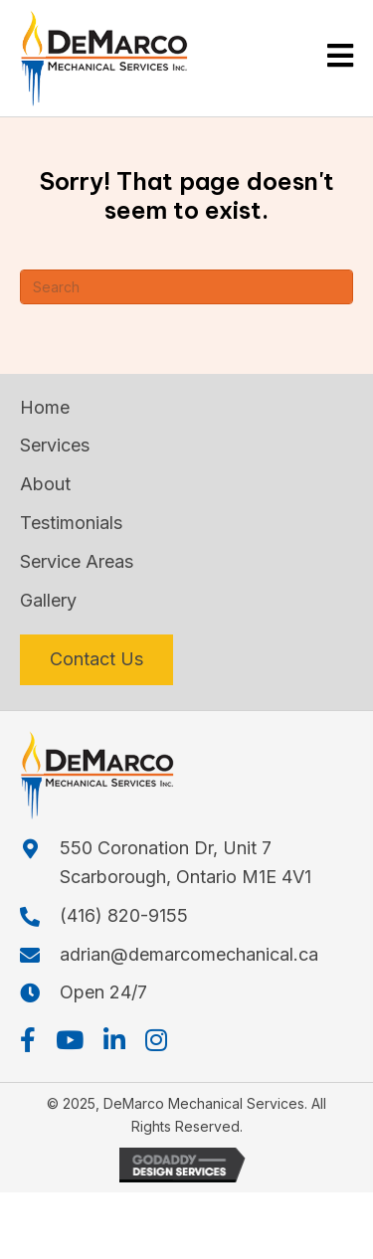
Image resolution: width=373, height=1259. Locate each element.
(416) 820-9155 (124, 915)
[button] (28, 1039)
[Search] (186, 287)
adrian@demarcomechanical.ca (189, 954)
